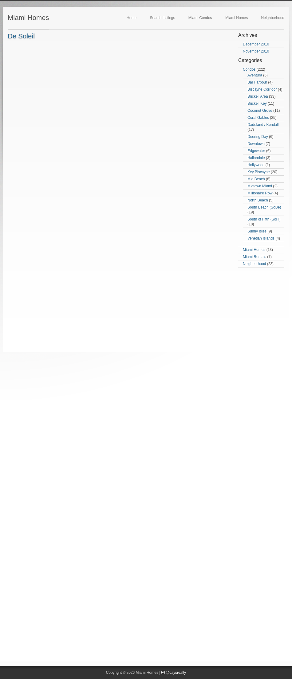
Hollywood (255, 165)
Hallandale (256, 158)
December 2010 (256, 44)
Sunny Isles (256, 231)
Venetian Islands (260, 238)
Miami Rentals (254, 257)
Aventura (254, 75)
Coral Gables (258, 117)
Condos (249, 69)
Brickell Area (257, 96)
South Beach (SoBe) (264, 207)
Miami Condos (200, 18)
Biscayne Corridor (262, 89)
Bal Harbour (257, 82)
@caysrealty (173, 672)
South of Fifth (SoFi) (263, 219)
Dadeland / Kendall (262, 125)
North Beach (257, 200)
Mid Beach (256, 179)
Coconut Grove (259, 110)
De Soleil (21, 36)
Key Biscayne (258, 172)
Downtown (256, 144)
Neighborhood (272, 18)
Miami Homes (28, 17)
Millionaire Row (259, 193)
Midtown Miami (259, 186)
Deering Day (257, 137)
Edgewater (256, 151)
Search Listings (162, 18)
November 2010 (256, 51)
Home (131, 18)
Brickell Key (257, 103)
